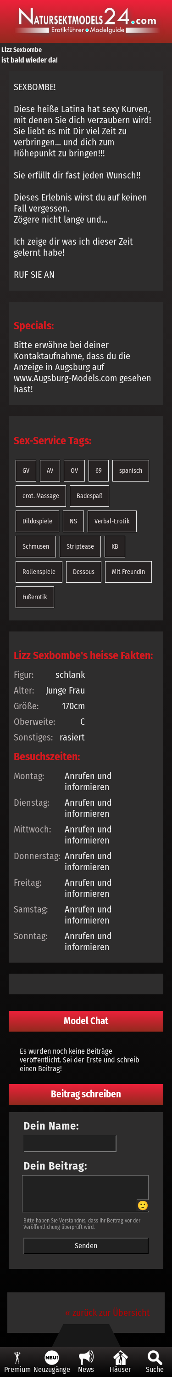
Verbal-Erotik (112, 521)
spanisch (130, 471)
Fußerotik (34, 597)
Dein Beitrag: (55, 1165)
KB (114, 547)
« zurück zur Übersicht (107, 1312)
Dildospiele (37, 521)
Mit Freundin (128, 572)
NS (73, 521)
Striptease (80, 547)
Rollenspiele (38, 572)
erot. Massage (40, 496)
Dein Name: (51, 1125)
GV (25, 471)
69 (98, 471)
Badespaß (89, 496)
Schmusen (35, 547)
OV (74, 471)
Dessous (83, 572)
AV (50, 471)
